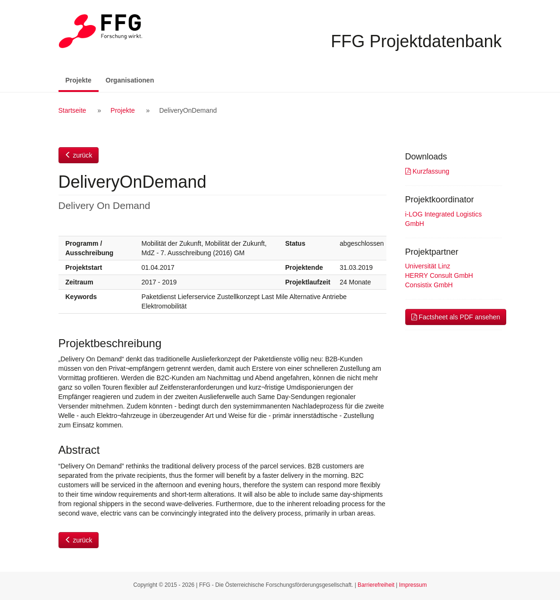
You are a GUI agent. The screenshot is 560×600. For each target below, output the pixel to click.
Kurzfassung (427, 171)
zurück (78, 155)
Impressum (413, 585)
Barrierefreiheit (376, 585)
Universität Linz (428, 266)
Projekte (82, 79)
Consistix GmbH (429, 285)
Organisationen (130, 80)
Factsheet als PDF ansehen (456, 317)
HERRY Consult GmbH (439, 275)
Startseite (72, 110)
